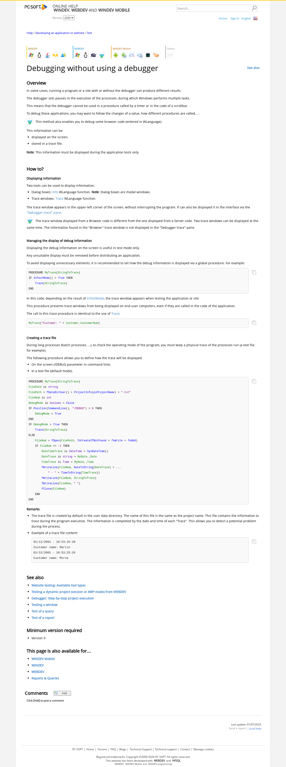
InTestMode (95, 299)
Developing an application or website (59, 33)
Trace (59, 198)
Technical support (166, 749)
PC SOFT (77, 749)
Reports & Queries (45, 684)
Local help (255, 735)
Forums (102, 749)
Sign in (235, 18)
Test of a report (43, 624)
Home (223, 18)
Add (60, 699)
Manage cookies (203, 749)
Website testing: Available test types (59, 591)
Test (89, 33)
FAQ (113, 749)
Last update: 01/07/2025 (246, 731)
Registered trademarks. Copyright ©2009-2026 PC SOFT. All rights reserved (143, 757)
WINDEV (38, 671)
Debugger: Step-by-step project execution (63, 604)
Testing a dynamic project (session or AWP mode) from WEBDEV (79, 598)
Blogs (122, 749)
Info (55, 192)
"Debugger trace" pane (44, 212)
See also (253, 68)
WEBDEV (38, 678)
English (246, 18)
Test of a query (43, 617)
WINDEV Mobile (43, 665)
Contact (185, 749)
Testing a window (44, 611)
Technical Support (141, 749)
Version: (58, 18)
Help (30, 33)
